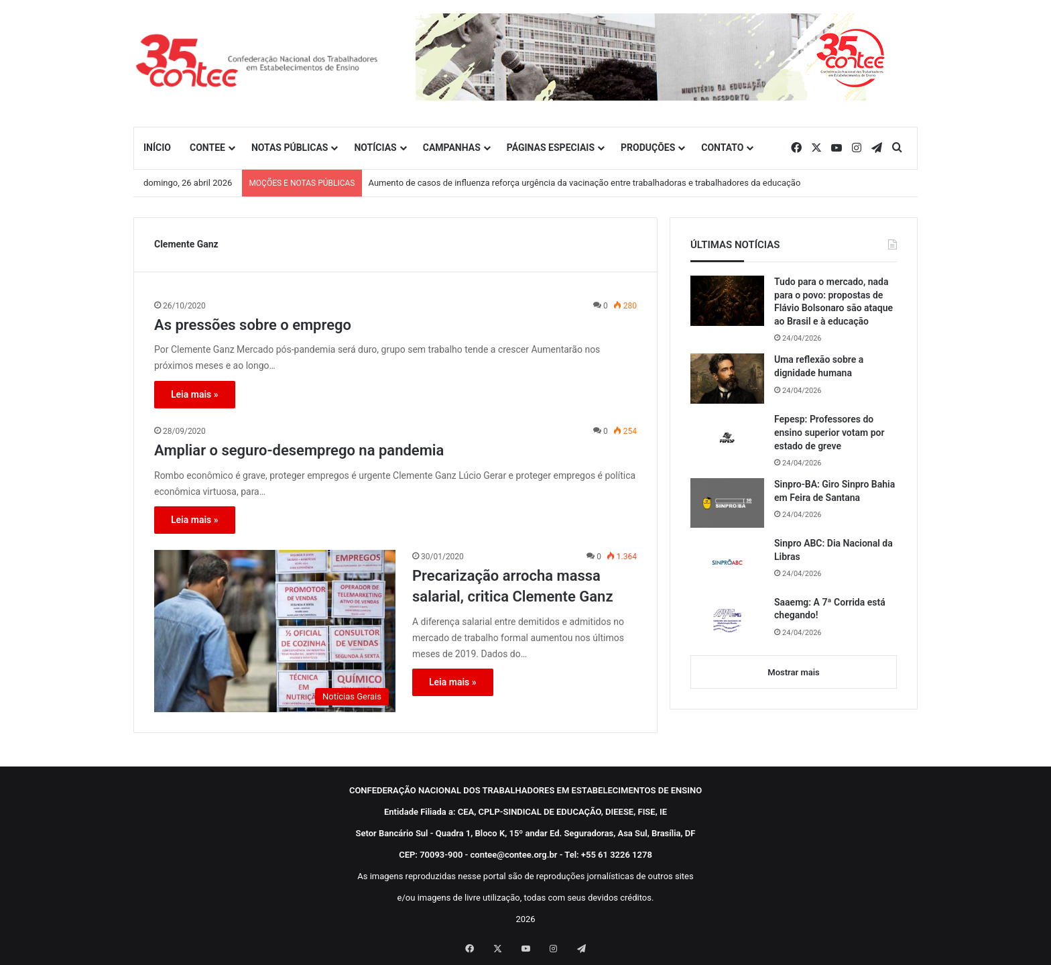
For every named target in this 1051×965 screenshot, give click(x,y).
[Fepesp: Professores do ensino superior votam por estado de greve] (727, 438)
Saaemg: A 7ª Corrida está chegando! (829, 609)
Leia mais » (195, 394)
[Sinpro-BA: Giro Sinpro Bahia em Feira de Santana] (727, 503)
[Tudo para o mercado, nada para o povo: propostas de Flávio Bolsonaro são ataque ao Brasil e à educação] (727, 301)
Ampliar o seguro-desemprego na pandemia (299, 450)
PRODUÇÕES (648, 147)
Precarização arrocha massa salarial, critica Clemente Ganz (512, 586)
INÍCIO (157, 147)
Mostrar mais (793, 672)
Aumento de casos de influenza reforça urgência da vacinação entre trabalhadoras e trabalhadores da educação (585, 183)
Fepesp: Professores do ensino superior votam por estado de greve (829, 432)
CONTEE (207, 147)
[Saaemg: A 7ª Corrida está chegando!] (727, 621)
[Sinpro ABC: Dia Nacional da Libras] (727, 562)
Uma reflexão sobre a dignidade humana (818, 366)
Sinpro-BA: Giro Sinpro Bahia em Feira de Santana (834, 491)
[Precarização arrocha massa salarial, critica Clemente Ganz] (274, 631)
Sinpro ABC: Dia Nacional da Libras (833, 550)
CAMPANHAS (452, 147)
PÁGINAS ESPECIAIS (551, 147)
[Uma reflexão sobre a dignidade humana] (727, 378)
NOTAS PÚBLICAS (289, 147)
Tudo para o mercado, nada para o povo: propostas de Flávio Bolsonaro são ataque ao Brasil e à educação (833, 301)
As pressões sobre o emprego (252, 325)
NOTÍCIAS (375, 147)
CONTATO (722, 147)
